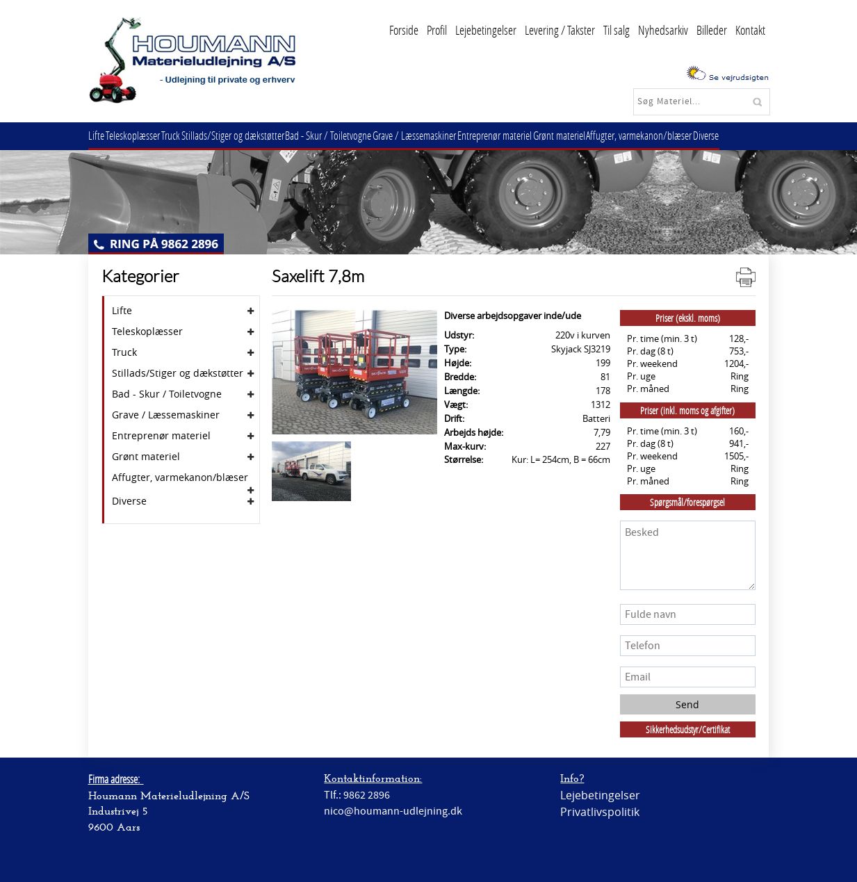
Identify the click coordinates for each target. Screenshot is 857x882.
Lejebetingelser (485, 30)
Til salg (616, 30)
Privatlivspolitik (599, 811)
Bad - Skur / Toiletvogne (348, 135)
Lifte (99, 135)
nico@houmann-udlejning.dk (393, 811)
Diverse (747, 135)
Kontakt (750, 30)
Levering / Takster (560, 30)
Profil (437, 30)
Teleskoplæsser (140, 135)
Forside (403, 30)
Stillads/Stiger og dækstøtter (248, 135)
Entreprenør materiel (523, 135)
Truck (181, 135)
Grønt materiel (592, 135)
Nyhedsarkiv (663, 30)
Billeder (711, 30)
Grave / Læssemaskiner (438, 135)
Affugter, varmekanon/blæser (676, 135)
